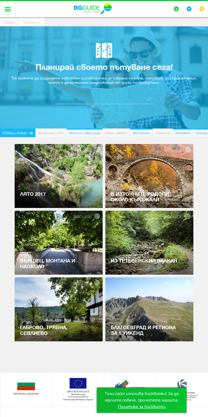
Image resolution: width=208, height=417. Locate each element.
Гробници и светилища (84, 132)
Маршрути (31, 22)
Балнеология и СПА (51, 132)
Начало (9, 22)
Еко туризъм (141, 132)
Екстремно (183, 132)
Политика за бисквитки (141, 406)
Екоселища (163, 132)
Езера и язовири (116, 132)
